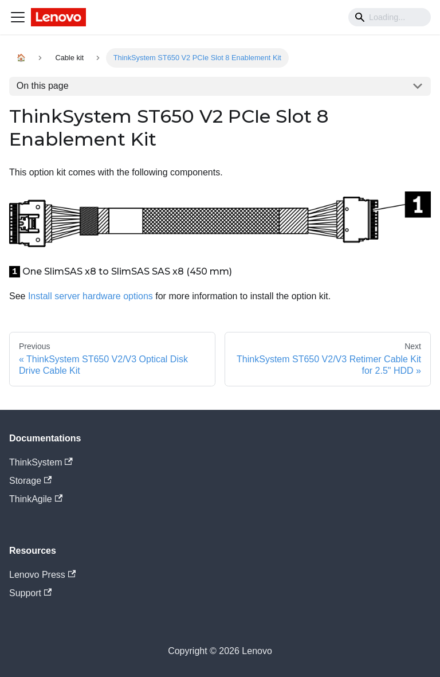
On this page (43, 86)
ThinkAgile (35, 499)
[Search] (389, 17)
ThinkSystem (41, 462)
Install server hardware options (90, 296)
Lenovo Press (42, 575)
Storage (30, 481)
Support (30, 593)
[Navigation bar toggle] (17, 17)
